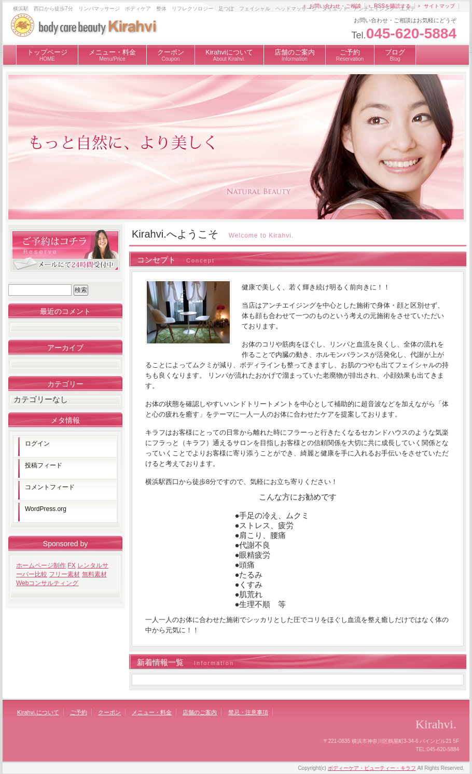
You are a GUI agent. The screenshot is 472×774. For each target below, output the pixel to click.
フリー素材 (64, 574)
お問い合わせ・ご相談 (335, 6)
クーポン (170, 55)
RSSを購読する (392, 6)
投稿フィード (43, 465)
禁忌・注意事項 (248, 712)
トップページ (47, 55)
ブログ (395, 55)
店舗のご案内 (294, 55)
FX (71, 565)
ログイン (37, 443)
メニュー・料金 (112, 55)
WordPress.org (45, 509)
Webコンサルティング (47, 583)
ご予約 (350, 55)
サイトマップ (439, 6)
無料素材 (94, 574)
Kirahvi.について (38, 712)
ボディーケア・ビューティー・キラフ (372, 768)
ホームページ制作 (41, 565)
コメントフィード (50, 487)
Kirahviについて (229, 55)
